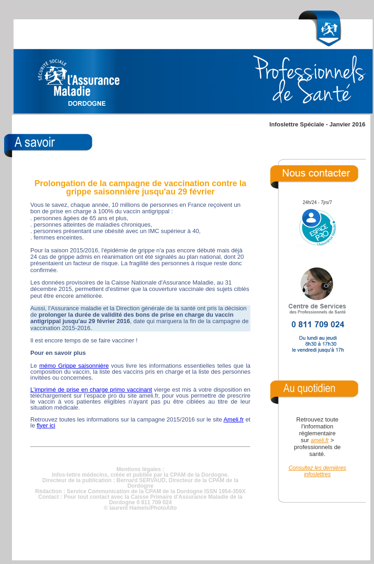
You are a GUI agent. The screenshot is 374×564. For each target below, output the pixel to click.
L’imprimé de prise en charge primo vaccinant (91, 389)
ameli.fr (320, 440)
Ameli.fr (233, 419)
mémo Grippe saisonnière (73, 365)
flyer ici (46, 425)
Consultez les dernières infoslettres (317, 471)
